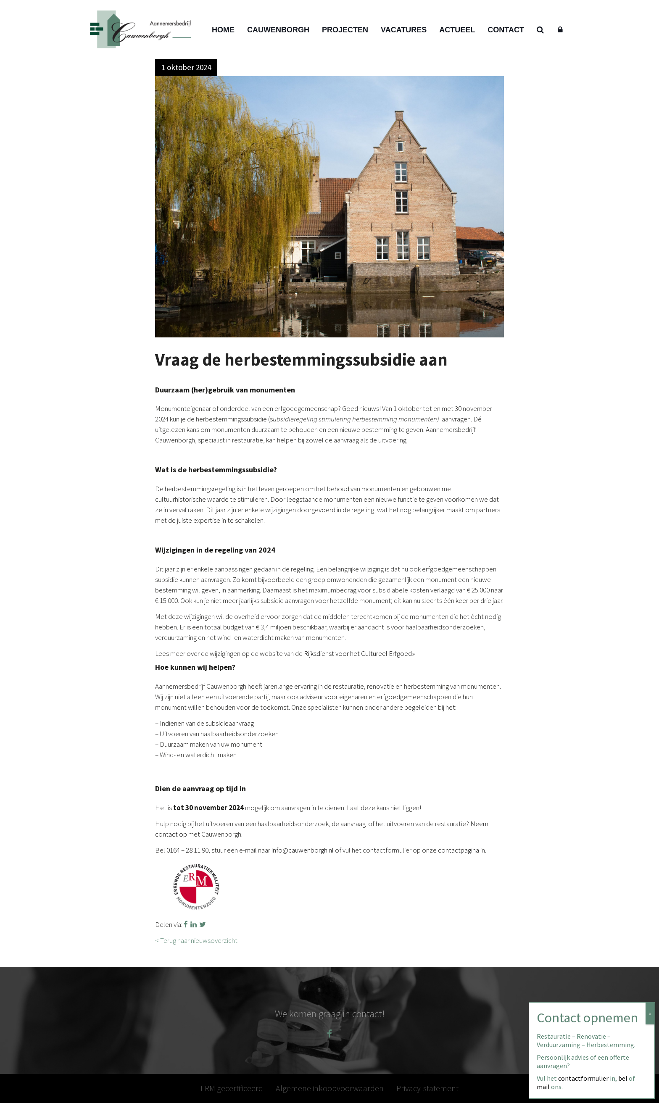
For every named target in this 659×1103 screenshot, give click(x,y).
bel (622, 1078)
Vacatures (404, 30)
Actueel (457, 30)
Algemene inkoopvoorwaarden (330, 1088)
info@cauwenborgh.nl (303, 850)
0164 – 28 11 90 (187, 850)
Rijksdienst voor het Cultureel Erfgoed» (359, 653)
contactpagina (458, 850)
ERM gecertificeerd (231, 1088)
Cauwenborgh (278, 30)
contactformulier (583, 1078)
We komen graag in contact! (330, 1014)
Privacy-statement (427, 1088)
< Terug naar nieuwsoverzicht (196, 940)
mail (543, 1086)
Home (223, 30)
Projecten (345, 30)
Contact (506, 30)
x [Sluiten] (650, 1013)
